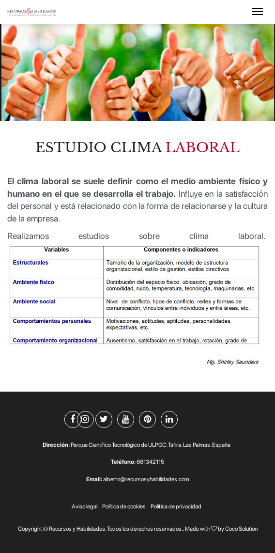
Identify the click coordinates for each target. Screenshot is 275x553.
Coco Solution (241, 528)
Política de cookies (124, 506)
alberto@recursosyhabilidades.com (146, 479)
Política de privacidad (176, 506)
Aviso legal (84, 506)
